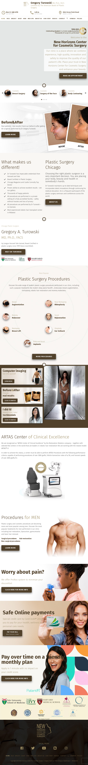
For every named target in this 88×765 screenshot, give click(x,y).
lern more (8, 381)
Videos (54, 18)
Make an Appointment (73, 76)
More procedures (44, 357)
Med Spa (31, 18)
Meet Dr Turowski (13, 252)
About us (38, 18)
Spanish (72, 18)
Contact (62, 18)
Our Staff (47, 18)
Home (3, 18)
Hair (24, 18)
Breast (13, 18)
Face (8, 18)
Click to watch (10, 400)
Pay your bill (12, 633)
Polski (79, 18)
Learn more (10, 135)
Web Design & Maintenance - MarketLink (66, 761)
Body (20, 18)
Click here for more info (16, 590)
